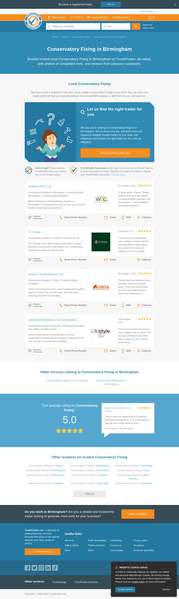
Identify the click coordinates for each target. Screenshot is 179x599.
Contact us (116, 545)
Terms (91, 550)
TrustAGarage (59, 582)
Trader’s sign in (147, 11)
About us (69, 540)
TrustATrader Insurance (86, 582)
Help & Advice (72, 545)
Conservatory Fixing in (45, 465)
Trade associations (97, 540)
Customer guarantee (144, 550)
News (67, 550)
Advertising (116, 540)
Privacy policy (140, 540)
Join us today (138, 514)
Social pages (117, 550)
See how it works (42, 551)
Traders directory (96, 545)
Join (110, 4)
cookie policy (138, 582)
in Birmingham (67, 380)
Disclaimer (139, 545)
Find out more (118, 175)
